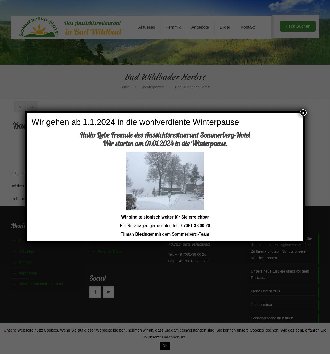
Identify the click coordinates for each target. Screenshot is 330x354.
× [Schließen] (303, 112)
